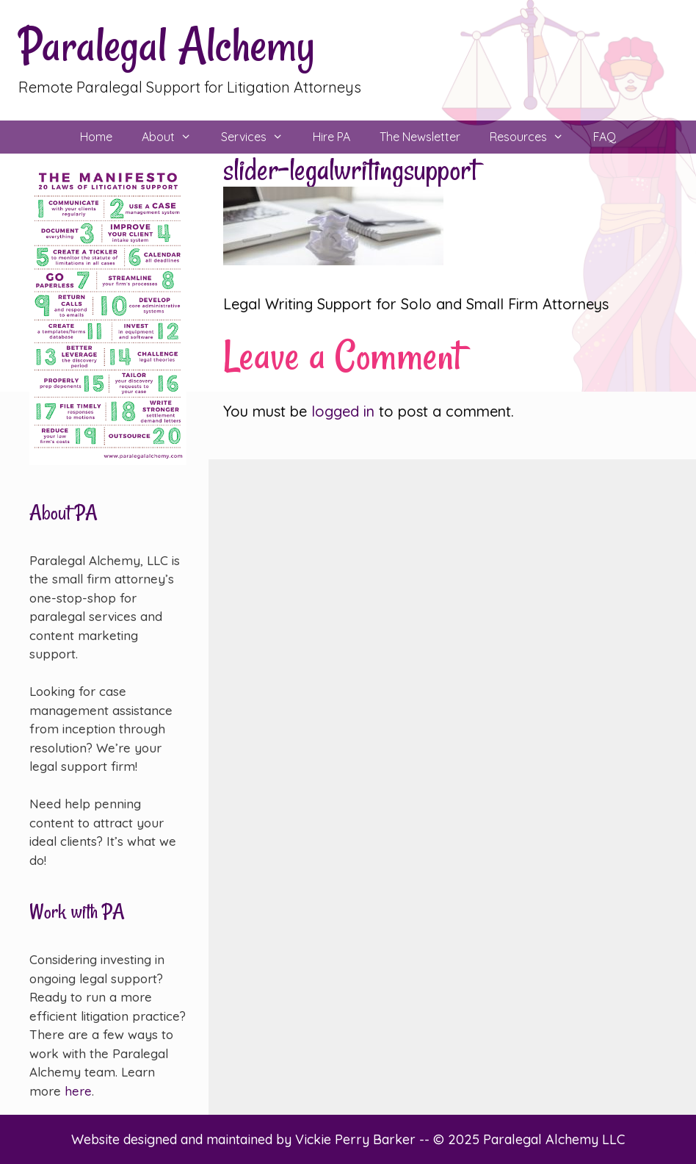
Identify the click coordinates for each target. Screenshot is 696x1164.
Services (259, 137)
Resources (534, 137)
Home (96, 136)
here (78, 1091)
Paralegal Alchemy (166, 45)
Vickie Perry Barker (357, 1139)
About (174, 137)
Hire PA (331, 136)
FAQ (604, 136)
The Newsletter (420, 136)
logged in (342, 411)
